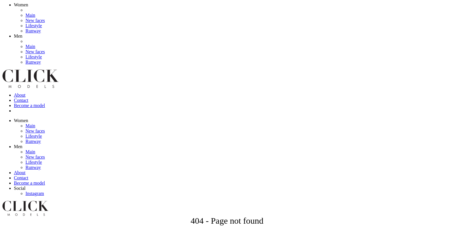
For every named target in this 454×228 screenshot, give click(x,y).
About (19, 95)
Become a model (29, 105)
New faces (35, 20)
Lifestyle (33, 25)
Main (30, 15)
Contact (21, 100)
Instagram (34, 193)
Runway (33, 30)
